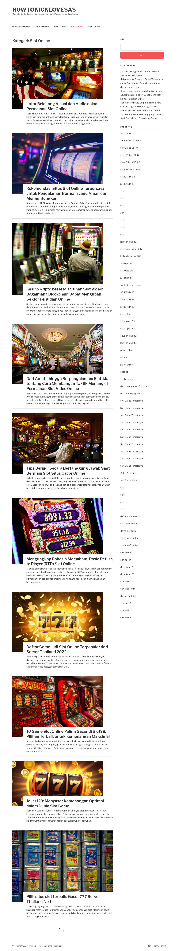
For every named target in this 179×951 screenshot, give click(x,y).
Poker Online (60, 26)
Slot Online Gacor (129, 147)
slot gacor (125, 560)
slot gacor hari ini (128, 523)
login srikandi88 (128, 241)
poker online (126, 350)
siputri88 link (126, 581)
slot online (125, 314)
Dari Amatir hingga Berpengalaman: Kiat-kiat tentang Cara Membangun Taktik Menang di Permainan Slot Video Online (68, 383)
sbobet (124, 357)
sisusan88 (125, 603)
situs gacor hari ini (129, 538)
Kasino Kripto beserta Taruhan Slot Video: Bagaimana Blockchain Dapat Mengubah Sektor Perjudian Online (64, 294)
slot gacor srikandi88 (131, 249)
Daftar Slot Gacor (129, 473)
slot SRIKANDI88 (129, 155)
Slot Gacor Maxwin (129, 480)
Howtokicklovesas (44, 9)
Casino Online (41, 26)
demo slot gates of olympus (134, 386)
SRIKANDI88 (127, 184)
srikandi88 (125, 552)
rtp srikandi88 (127, 567)
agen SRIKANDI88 (130, 162)
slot (122, 191)
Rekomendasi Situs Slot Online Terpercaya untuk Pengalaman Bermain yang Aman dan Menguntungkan (66, 193)
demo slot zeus (128, 531)
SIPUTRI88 (126, 263)
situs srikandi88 (128, 335)
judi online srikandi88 (130, 256)
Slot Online (77, 26)
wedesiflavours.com (130, 285)
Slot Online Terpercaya (131, 400)
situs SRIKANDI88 (130, 169)
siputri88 (125, 610)
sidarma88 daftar (129, 545)
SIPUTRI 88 (126, 270)
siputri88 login (127, 588)
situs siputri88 (127, 321)
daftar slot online (128, 516)
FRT (165, 946)
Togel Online (93, 26)
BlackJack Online (21, 26)
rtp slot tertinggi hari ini (132, 393)
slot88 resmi (126, 379)
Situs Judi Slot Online (130, 140)
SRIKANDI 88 (127, 176)
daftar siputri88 (128, 596)
